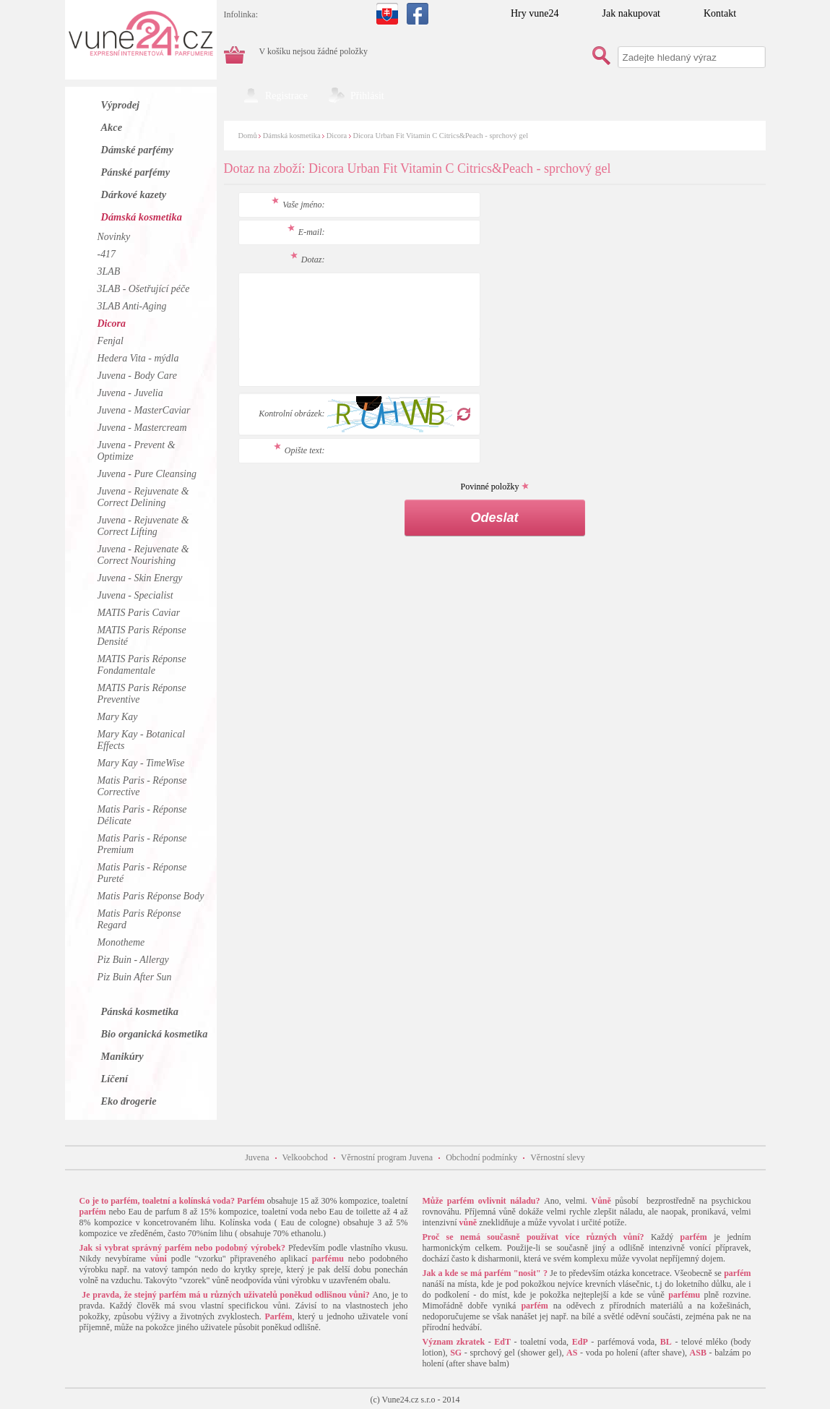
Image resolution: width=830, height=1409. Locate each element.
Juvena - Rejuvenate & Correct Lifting (143, 526)
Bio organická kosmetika (154, 1034)
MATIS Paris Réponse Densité (142, 636)
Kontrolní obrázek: (291, 413)
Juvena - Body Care (137, 375)
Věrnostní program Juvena (387, 1157)
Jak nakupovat (631, 13)
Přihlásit (367, 95)
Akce (112, 127)
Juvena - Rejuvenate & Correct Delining (143, 497)
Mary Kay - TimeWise (141, 763)
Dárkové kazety (134, 194)
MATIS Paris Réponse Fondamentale (142, 665)
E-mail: (306, 232)
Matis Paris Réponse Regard (139, 919)
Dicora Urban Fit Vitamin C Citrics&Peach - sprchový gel (440, 136)
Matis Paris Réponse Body (151, 896)
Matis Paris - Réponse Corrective (142, 786)
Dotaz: (307, 259)
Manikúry (122, 1056)
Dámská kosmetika (292, 136)
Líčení (115, 1078)
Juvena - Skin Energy (140, 578)
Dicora (337, 136)
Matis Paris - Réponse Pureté (142, 873)
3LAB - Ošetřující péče (144, 288)
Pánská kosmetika (140, 1011)
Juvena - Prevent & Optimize (137, 451)
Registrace (286, 95)
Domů (247, 136)
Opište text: (299, 450)
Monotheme (121, 942)
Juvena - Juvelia (130, 392)
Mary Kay (118, 716)
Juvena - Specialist (135, 595)
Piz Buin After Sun (135, 977)
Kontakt (720, 13)
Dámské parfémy (137, 149)
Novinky (114, 236)
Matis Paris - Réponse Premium (142, 844)
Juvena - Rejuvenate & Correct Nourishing (143, 555)
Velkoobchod (305, 1157)
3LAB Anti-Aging (132, 306)
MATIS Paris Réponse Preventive (142, 693)
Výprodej (120, 105)
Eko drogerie (129, 1101)
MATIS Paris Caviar (139, 612)
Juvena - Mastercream (142, 427)
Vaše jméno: (298, 205)
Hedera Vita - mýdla (138, 358)
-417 (107, 254)
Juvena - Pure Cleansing (147, 473)
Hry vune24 (535, 13)
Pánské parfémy (135, 172)
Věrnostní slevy (557, 1157)
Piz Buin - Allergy (133, 959)
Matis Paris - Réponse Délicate (142, 815)
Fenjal (111, 340)
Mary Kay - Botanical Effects (142, 740)
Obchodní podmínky (481, 1157)
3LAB (109, 271)
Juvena (257, 1157)
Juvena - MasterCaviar (144, 410)
